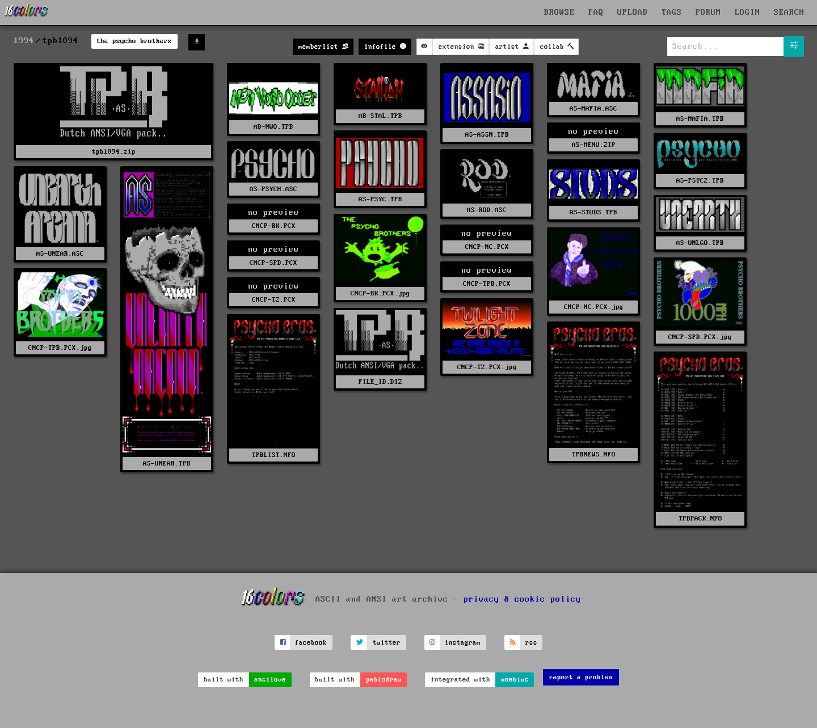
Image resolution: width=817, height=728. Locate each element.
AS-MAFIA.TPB (700, 118)
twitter (387, 642)
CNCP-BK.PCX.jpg (380, 293)
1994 (24, 40)
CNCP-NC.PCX (487, 247)
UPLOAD (632, 12)
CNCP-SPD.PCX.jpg (700, 337)
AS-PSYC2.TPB (700, 180)
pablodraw (384, 679)
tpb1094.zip (114, 151)
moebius (515, 679)
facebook (311, 642)
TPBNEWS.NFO (594, 454)
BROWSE (559, 12)
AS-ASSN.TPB (487, 134)
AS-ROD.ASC (487, 210)
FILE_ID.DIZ (380, 382)
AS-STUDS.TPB (593, 212)
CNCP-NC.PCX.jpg (594, 307)
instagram (463, 642)
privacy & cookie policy (522, 599)
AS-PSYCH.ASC (273, 189)
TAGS (672, 12)
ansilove (270, 679)
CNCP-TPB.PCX (487, 283)
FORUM (708, 12)
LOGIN (747, 12)
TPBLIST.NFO (274, 455)
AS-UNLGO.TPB (700, 243)
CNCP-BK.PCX (274, 226)
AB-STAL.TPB (380, 116)
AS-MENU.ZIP (594, 145)
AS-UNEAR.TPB (167, 463)
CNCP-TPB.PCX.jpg (60, 348)
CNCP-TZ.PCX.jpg (487, 367)
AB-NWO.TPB (273, 126)
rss (531, 642)
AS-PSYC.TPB (380, 199)
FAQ (596, 12)
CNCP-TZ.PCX (274, 299)
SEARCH (789, 12)
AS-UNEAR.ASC (60, 253)
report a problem (581, 677)
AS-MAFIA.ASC (593, 108)
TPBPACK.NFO (700, 518)
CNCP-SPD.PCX (273, 262)
